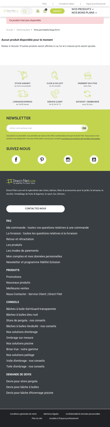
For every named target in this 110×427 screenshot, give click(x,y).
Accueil (9, 30)
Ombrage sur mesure (19, 337)
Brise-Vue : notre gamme (22, 349)
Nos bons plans (23, 30)
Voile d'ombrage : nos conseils (25, 360)
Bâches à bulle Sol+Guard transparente (31, 309)
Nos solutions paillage (20, 355)
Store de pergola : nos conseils (25, 320)
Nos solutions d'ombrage (22, 332)
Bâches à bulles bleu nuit (22, 314)
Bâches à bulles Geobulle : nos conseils (31, 326)
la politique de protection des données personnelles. (80, 139)
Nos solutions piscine (19, 343)
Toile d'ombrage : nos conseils (25, 366)
